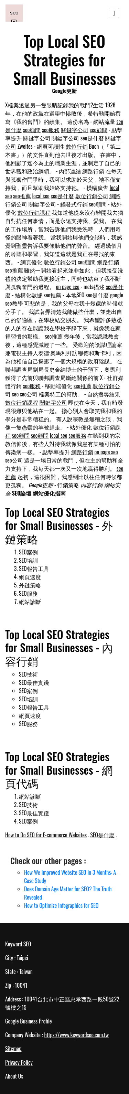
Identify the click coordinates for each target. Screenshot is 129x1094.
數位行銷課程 (34, 212)
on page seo (67, 287)
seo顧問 (32, 130)
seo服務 (51, 130)
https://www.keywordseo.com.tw (76, 1035)
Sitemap (13, 1048)
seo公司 (29, 394)
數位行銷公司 (91, 196)
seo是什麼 (92, 138)
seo (15, 394)
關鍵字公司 (74, 130)
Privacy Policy (19, 1062)
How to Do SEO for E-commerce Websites (46, 835)
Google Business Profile (28, 1021)
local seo (40, 196)
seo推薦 (22, 196)
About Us (14, 1076)
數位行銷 (77, 146)
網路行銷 (93, 171)
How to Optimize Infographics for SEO (61, 905)
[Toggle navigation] (113, 13)
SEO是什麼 (102, 835)
